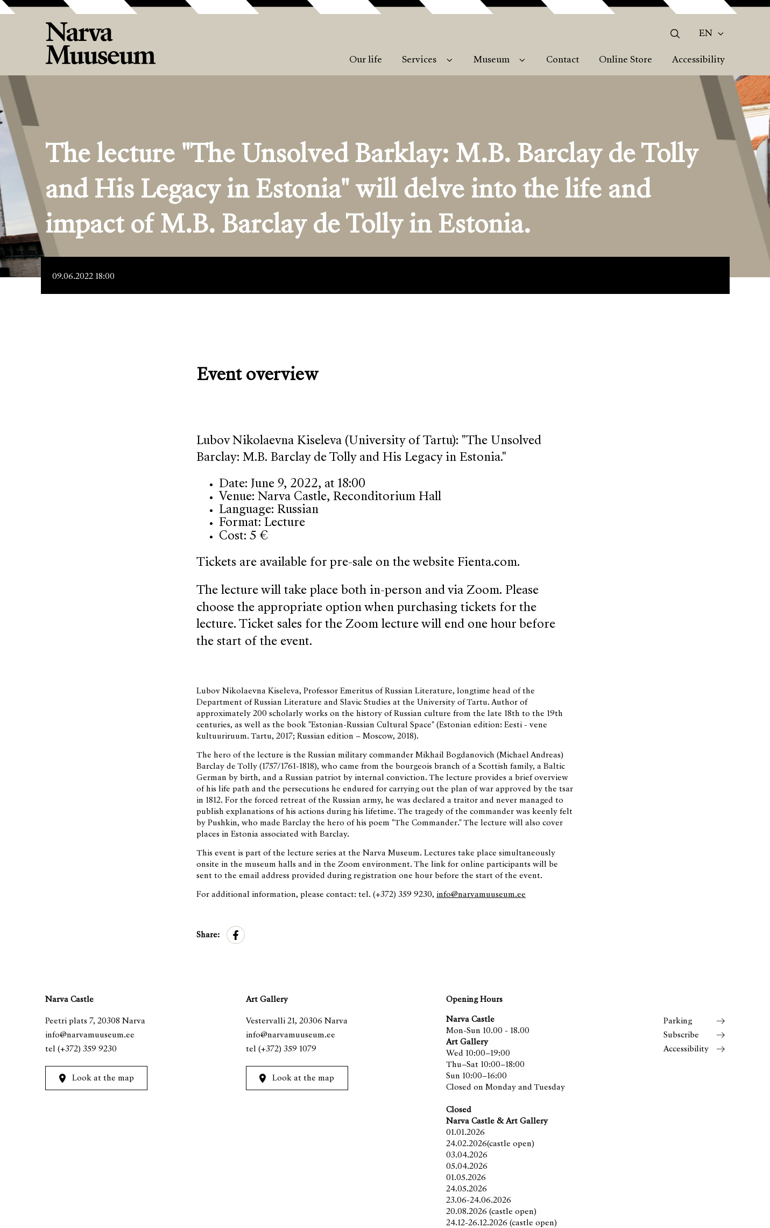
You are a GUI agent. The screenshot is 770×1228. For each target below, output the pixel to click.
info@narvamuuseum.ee (481, 895)
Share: (208, 935)
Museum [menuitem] (492, 60)
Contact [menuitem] (562, 60)
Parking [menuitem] (677, 1021)
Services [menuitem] (419, 60)
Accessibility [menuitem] (698, 60)
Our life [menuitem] (365, 60)
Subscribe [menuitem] (681, 1035)
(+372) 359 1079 (287, 1049)
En (705, 34)
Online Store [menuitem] (625, 60)
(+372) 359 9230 (87, 1049)
